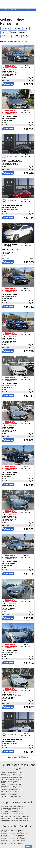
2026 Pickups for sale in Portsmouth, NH (12, 774)
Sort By (26, 36)
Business (18, 10)
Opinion (29, 10)
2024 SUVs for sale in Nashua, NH (10, 788)
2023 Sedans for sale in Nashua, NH (11, 793)
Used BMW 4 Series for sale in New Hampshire (14, 840)
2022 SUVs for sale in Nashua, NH (10, 794)
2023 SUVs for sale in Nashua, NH (10, 791)
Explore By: (5, 28)
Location (22, 32)
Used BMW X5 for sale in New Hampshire (12, 831)
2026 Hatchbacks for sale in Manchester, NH (13, 776)
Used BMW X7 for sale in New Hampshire (12, 837)
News (7, 10)
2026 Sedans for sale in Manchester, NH (12, 777)
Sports (24, 10)
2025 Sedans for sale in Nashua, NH (11, 784)
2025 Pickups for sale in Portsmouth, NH (12, 786)
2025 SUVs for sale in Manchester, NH (11, 783)
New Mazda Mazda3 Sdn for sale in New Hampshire (15, 816)
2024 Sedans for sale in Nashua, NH (11, 789)
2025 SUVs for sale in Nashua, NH (10, 781)
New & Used (16, 28)
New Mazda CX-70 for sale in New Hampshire (13, 813)
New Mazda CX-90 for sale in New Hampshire (13, 811)
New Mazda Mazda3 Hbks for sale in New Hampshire (15, 815)
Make (4, 32)
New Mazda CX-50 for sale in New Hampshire (13, 808)
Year (26, 28)
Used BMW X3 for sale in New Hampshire (12, 830)
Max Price (16, 36)
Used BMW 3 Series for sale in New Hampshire (14, 833)
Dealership (6, 36)
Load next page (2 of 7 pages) (18, 757)
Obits (33, 10)
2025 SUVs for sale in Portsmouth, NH (11, 779)
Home (2, 10)
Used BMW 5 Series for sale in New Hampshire (14, 838)
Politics (12, 10)
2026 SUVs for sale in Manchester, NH (11, 772)
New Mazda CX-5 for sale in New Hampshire (13, 806)
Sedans (12, 32)
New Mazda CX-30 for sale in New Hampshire (13, 810)
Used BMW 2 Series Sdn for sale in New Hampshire (15, 842)
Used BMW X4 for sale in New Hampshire (12, 843)
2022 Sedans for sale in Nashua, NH (11, 796)
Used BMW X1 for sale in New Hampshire (12, 835)
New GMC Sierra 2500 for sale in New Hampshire (14, 820)
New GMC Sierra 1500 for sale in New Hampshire (14, 818)
